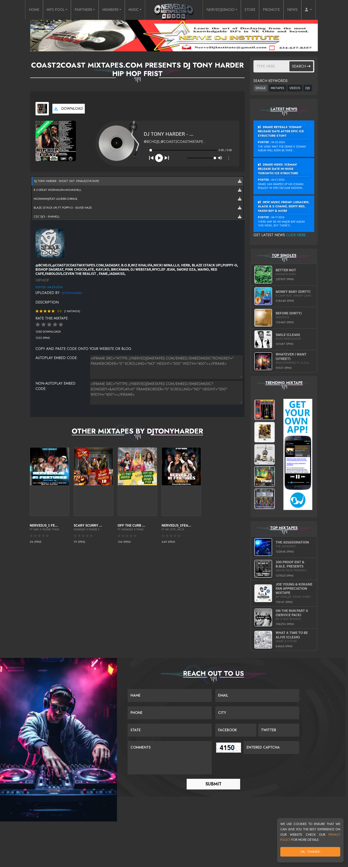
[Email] (257, 695)
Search (301, 66)
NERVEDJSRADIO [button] (220, 9)
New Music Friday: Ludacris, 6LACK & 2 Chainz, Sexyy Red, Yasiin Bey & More (283, 206)
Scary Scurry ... (88, 525)
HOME (34, 9)
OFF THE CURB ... (131, 525)
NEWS (292, 9)
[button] (308, 10)
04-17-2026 (278, 217)
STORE (250, 9)
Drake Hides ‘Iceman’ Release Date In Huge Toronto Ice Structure (278, 168)
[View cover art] (42, 109)
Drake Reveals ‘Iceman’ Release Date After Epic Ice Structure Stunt (281, 131)
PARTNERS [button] (83, 9)
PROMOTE (271, 9)
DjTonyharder (72, 293)
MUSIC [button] (134, 9)
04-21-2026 (278, 180)
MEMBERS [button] (110, 9)
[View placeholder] (50, 242)
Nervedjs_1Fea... (176, 525)
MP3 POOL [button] (56, 9)
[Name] (170, 695)
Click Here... (297, 235)
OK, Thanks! (310, 851)
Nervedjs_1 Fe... (44, 525)
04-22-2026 (278, 142)
